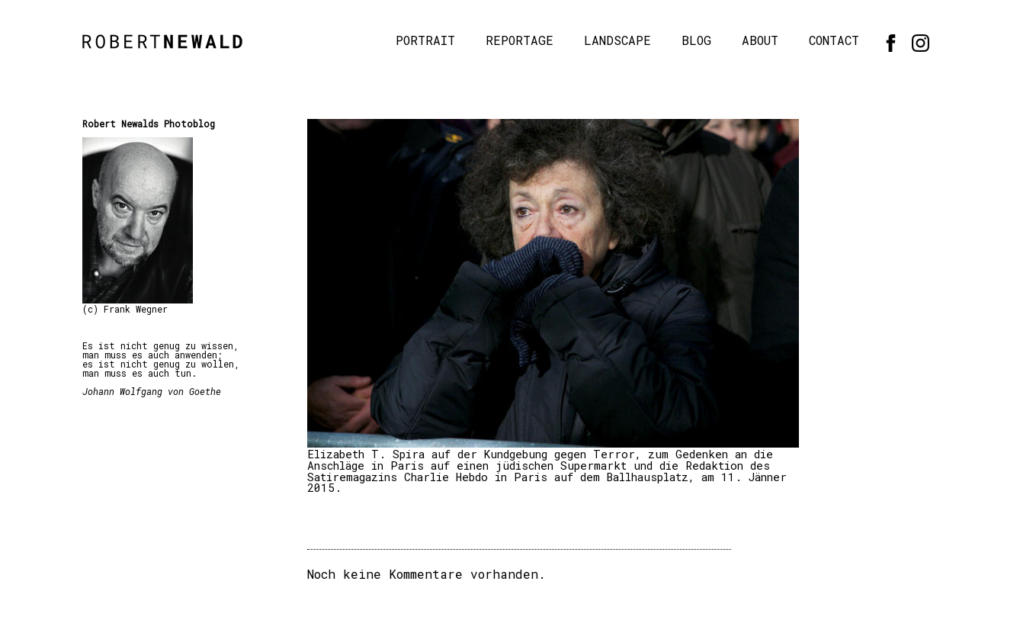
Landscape (617, 40)
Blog (696, 40)
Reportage (519, 40)
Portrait (425, 40)
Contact (834, 40)
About (760, 40)
